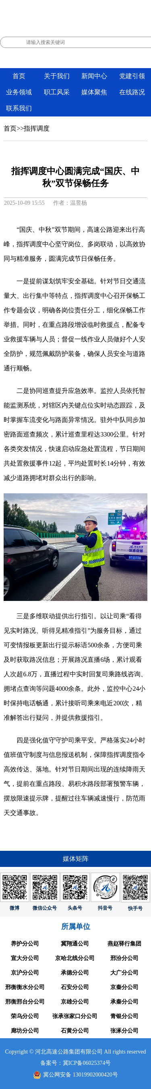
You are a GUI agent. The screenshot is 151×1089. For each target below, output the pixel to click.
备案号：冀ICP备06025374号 (75, 1063)
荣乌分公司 (25, 1016)
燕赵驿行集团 (124, 944)
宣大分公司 (25, 958)
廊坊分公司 (25, 1031)
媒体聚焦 (94, 92)
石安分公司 (75, 987)
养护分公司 (25, 944)
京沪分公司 (25, 973)
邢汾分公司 (124, 958)
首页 (18, 76)
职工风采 (57, 92)
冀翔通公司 (75, 944)
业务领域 (19, 92)
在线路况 (132, 92)
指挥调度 (37, 128)
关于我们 (57, 76)
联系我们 (19, 108)
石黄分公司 (75, 1031)
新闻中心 (94, 76)
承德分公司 (75, 973)
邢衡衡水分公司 (25, 987)
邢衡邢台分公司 (25, 1002)
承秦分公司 (124, 1002)
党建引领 (132, 76)
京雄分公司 (75, 1002)
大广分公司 (124, 973)
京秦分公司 (124, 987)
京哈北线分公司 (75, 958)
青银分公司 (124, 1016)
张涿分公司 (124, 1031)
